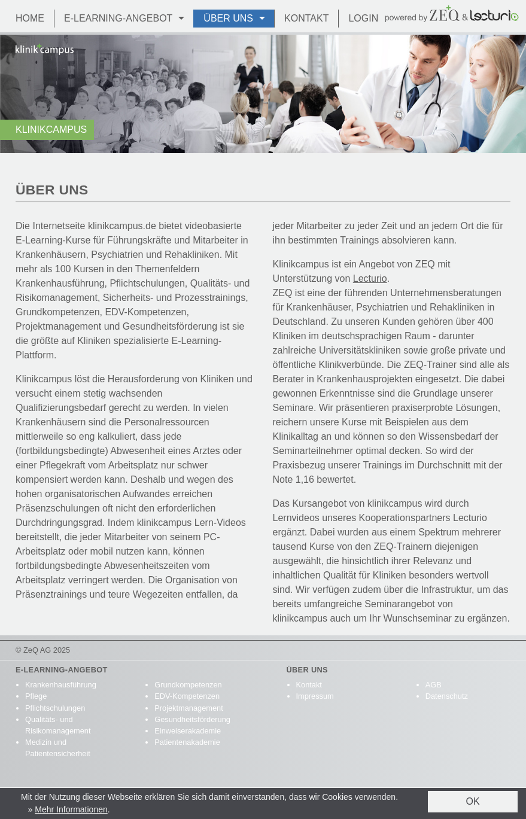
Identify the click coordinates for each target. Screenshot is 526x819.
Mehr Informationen (71, 809)
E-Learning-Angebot (118, 18)
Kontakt (306, 18)
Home (30, 18)
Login (363, 18)
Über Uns (228, 18)
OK (472, 801)
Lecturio (370, 278)
